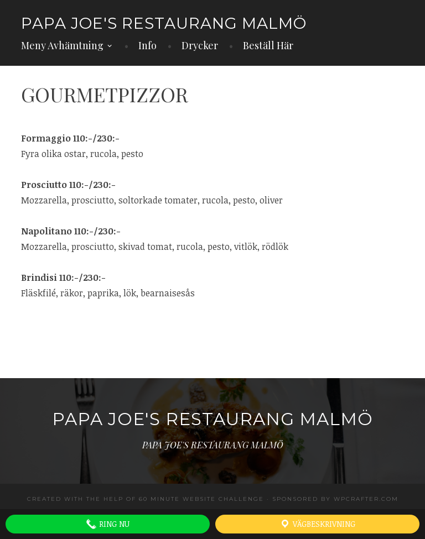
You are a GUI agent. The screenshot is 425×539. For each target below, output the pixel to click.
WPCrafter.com (366, 499)
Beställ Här (268, 45)
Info (147, 45)
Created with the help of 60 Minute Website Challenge (145, 499)
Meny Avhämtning (62, 45)
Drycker (200, 45)
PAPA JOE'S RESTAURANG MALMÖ (164, 23)
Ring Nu (107, 524)
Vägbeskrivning (317, 524)
